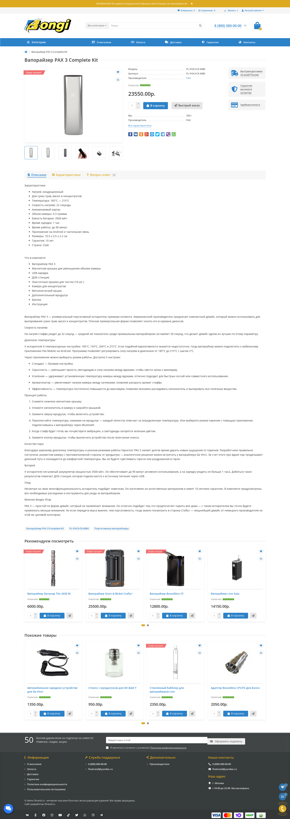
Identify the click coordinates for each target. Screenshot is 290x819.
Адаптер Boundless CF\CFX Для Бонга (235, 688)
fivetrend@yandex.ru (100, 767)
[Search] (156, 25)
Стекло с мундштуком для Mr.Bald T (112, 688)
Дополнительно (161, 755)
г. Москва (218, 781)
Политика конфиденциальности (47, 782)
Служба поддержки (103, 755)
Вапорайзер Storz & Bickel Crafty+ (110, 593)
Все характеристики (139, 125)
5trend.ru (50, 802)
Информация (36, 755)
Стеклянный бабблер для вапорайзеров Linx (167, 689)
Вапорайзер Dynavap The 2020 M (48, 593)
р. (230, 10)
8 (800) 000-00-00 (97, 762)
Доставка (173, 42)
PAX (188, 78)
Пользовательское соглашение (46, 787)
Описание (36, 175)
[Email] (156, 740)
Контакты (246, 42)
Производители (159, 762)
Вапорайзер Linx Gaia (225, 593)
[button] (143, 625)
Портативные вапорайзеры (111, 528)
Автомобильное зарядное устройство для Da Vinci (52, 689)
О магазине (101, 42)
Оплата (138, 42)
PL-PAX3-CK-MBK (79, 528)
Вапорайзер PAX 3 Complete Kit (45, 528)
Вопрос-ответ (101, 175)
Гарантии (210, 42)
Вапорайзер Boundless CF (166, 593)
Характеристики (66, 175)
